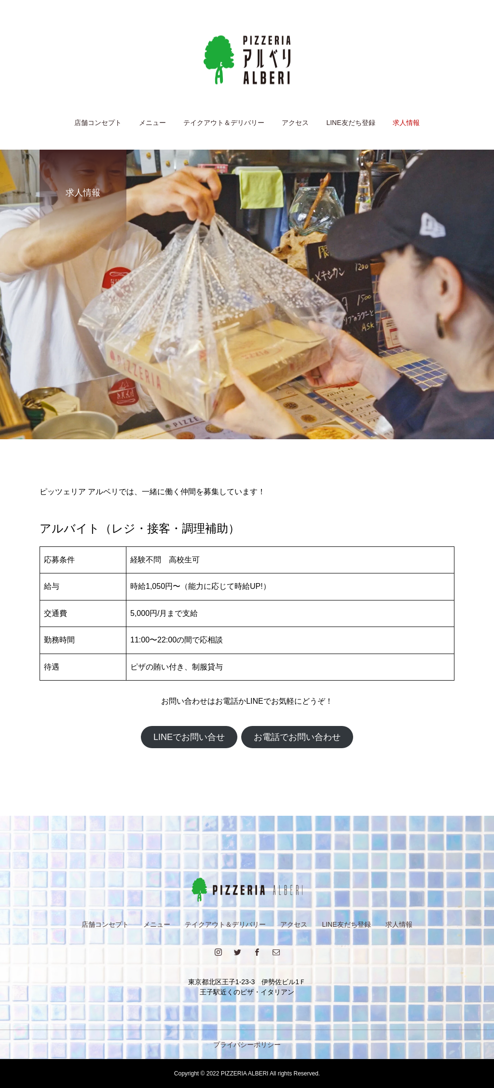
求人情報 (406, 122)
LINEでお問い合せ (189, 737)
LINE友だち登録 (350, 122)
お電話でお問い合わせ (297, 737)
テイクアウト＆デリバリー (223, 122)
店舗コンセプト (98, 122)
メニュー (152, 122)
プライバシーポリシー (247, 1044)
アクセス (295, 122)
